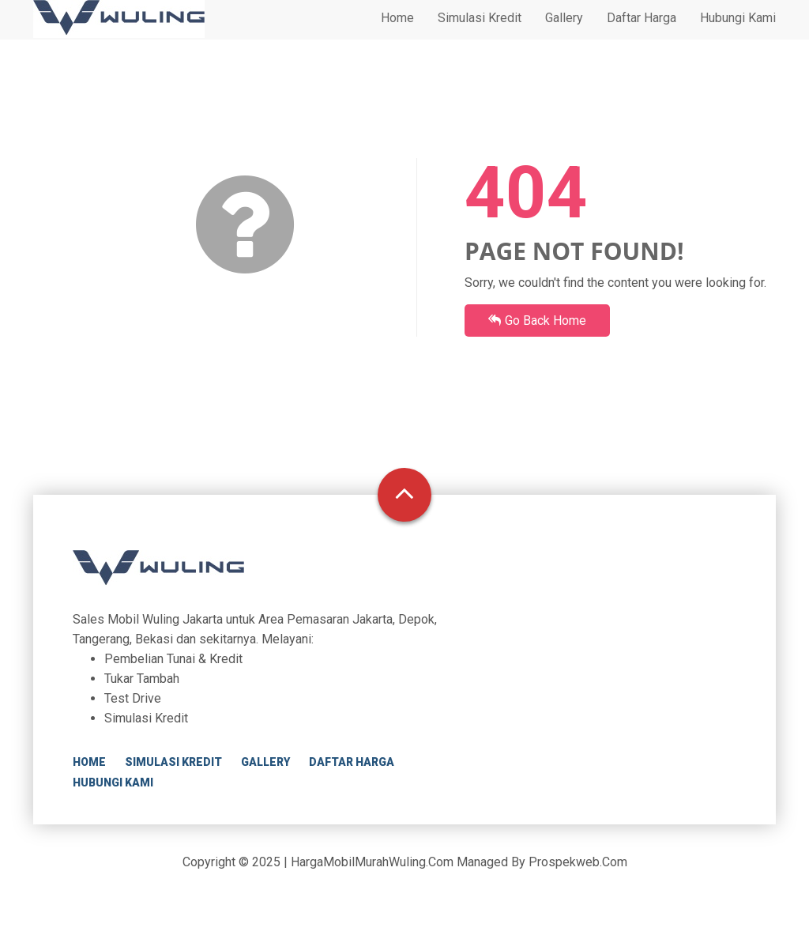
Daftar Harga (641, 32)
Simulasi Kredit (479, 32)
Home (397, 32)
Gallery (564, 32)
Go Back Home (537, 320)
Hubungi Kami (738, 32)
